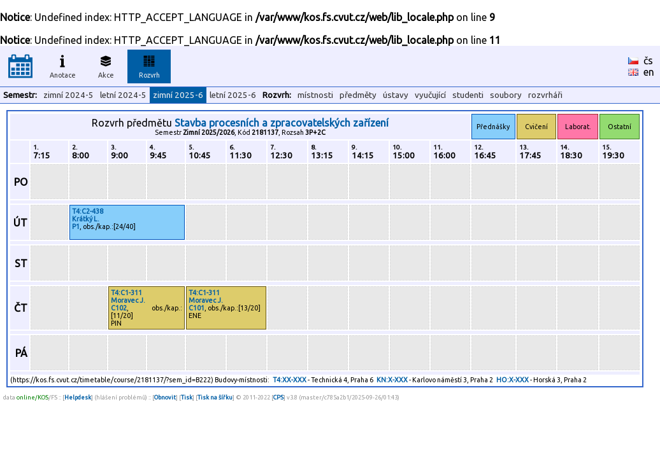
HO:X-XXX (512, 380)
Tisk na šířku (215, 397)
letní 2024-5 (123, 95)
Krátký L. (85, 219)
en (648, 72)
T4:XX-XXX (289, 380)
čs (648, 60)
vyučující (430, 95)
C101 (196, 308)
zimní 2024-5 (68, 95)
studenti (468, 95)
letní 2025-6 (233, 95)
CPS (278, 397)
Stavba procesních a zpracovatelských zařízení (282, 122)
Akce (106, 65)
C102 (119, 308)
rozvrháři (545, 95)
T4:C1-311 (126, 292)
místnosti (315, 95)
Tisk (186, 397)
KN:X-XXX (392, 380)
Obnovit (165, 397)
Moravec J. (128, 300)
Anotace (63, 65)
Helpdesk (77, 397)
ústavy (395, 95)
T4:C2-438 (87, 211)
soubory (506, 95)
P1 (76, 226)
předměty (358, 95)
